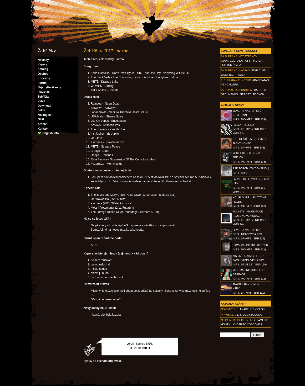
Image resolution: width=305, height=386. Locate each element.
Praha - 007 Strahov (242, 56)
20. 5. (224, 70)
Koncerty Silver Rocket (239, 50)
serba (120, 59)
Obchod (43, 73)
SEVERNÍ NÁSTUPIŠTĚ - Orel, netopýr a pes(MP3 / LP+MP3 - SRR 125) (249, 234)
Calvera (233, 84)
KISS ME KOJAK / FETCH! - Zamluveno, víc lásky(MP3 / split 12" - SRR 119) (250, 260)
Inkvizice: (227, 314)
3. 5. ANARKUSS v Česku (250, 309)
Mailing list (45, 114)
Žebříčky (43, 96)
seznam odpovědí (109, 361)
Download (44, 105)
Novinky (43, 60)
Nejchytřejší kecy (49, 87)
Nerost (245, 94)
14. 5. (224, 56)
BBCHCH (258, 94)
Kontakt (43, 128)
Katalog (43, 69)
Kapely (42, 64)
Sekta (41, 110)
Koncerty (44, 78)
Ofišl (41, 119)
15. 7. (224, 90)
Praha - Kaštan (239, 70)
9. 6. (223, 80)
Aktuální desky (232, 105)
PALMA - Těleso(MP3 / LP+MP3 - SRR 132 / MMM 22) (249, 129)
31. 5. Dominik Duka (248, 314)
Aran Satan (260, 80)
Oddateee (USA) (232, 60)
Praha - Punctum (239, 80)
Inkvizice (44, 92)
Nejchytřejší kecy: (235, 320)
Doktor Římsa (231, 64)
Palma (241, 74)
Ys (222, 84)
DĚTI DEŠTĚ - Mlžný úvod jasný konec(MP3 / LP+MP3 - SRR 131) (250, 143)
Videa (41, 101)
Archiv (42, 124)
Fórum (42, 83)
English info (50, 133)
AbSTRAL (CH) (254, 60)
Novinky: (227, 309)
